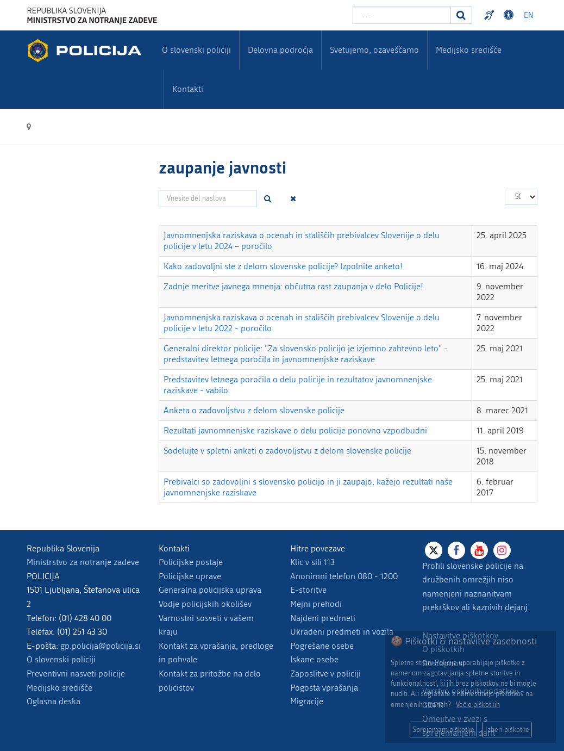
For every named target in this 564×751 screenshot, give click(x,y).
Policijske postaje (191, 562)
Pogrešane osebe (322, 646)
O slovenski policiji (61, 659)
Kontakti (187, 89)
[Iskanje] (461, 15)
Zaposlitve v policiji (325, 673)
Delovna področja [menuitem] (280, 50)
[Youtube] (479, 550)
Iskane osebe (314, 659)
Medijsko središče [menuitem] (469, 50)
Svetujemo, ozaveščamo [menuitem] (374, 50)
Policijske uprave (190, 576)
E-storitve (308, 590)
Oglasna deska (53, 701)
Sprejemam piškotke (443, 729)
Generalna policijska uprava (210, 590)
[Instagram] (502, 550)
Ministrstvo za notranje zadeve (83, 562)
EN (529, 15)
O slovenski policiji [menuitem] (196, 50)
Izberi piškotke (507, 729)
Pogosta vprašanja (324, 687)
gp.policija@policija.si (100, 646)
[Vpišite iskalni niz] (402, 15)
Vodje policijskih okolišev (205, 604)
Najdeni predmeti (322, 618)
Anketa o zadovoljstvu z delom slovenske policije (254, 410)
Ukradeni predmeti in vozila (341, 631)
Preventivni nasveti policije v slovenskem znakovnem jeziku (490, 15)
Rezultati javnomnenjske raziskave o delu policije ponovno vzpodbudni (295, 430)
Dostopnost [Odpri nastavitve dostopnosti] (510, 15)
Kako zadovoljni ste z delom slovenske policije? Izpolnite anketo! (283, 266)
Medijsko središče (59, 687)
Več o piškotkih (478, 704)
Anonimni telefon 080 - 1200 (344, 576)
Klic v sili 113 (312, 562)
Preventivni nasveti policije (76, 673)
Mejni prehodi (316, 604)
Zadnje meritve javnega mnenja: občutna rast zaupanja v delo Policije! (293, 286)
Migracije (306, 701)
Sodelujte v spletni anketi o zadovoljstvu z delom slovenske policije (287, 450)
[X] (433, 550)
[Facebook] (456, 550)
